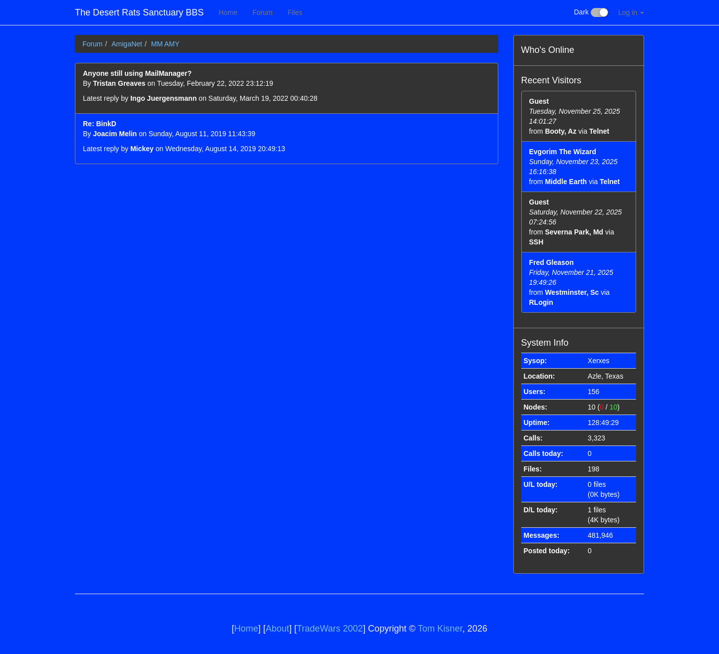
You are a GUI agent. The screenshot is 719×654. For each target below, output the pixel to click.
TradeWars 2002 (330, 629)
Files (295, 12)
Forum (262, 12)
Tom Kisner (440, 629)
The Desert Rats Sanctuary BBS (139, 12)
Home (228, 12)
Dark (591, 12)
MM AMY (165, 44)
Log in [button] (631, 12)
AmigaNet (126, 44)
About (277, 629)
